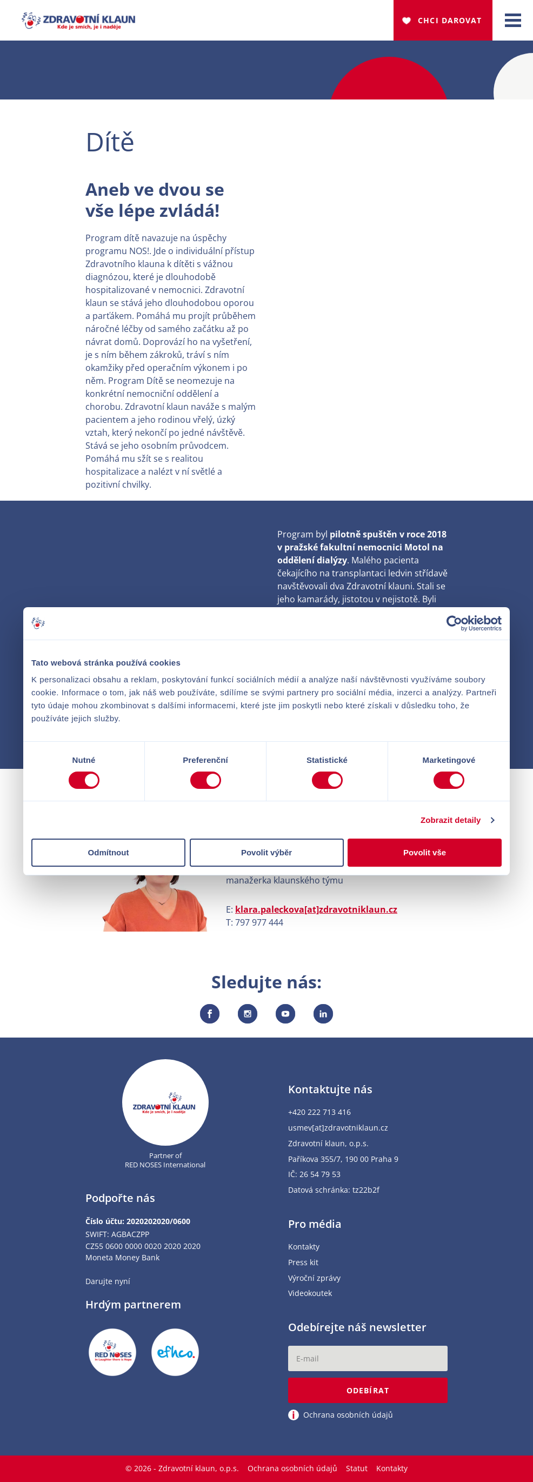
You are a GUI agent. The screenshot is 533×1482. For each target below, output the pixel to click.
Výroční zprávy (314, 1278)
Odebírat (368, 1390)
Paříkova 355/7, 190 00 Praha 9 (343, 1159)
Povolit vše (424, 852)
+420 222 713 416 (319, 1112)
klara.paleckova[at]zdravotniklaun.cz (316, 909)
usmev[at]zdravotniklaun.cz (338, 1128)
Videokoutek (310, 1293)
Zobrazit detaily (451, 820)
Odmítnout (108, 852)
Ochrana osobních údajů (292, 1468)
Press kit (303, 1262)
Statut (357, 1468)
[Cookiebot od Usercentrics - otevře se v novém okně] (454, 623)
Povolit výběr (266, 852)
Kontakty (303, 1247)
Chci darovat (450, 20)
